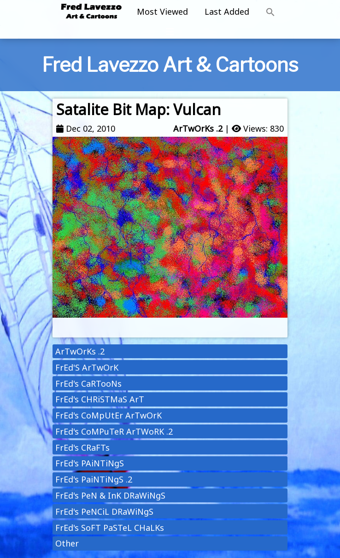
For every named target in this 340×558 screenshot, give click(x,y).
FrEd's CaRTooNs (88, 383)
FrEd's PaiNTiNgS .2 (93, 479)
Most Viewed (162, 11)
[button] (270, 12)
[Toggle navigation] (170, 32)
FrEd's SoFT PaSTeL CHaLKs (109, 527)
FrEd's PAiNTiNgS (89, 463)
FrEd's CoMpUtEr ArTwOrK (108, 415)
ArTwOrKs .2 (198, 128)
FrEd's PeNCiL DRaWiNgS (104, 511)
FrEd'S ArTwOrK (86, 367)
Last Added (227, 11)
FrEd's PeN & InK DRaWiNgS (110, 495)
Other (67, 543)
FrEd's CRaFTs (82, 447)
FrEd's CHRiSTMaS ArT (99, 399)
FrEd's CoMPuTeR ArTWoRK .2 (114, 431)
